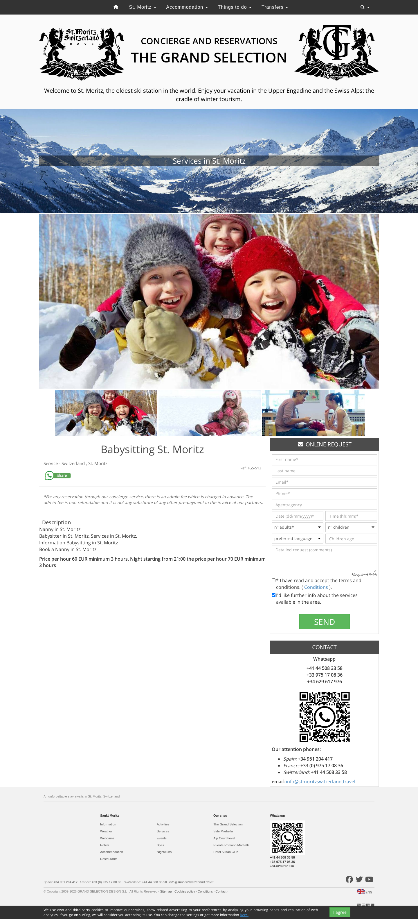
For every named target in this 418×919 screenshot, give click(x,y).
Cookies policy (185, 891)
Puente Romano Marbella (231, 845)
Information (108, 824)
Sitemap (166, 891)
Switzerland (74, 463)
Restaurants (108, 859)
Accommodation (187, 7)
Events (162, 838)
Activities (163, 824)
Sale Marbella (223, 831)
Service (51, 463)
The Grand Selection (228, 824)
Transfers (275, 7)
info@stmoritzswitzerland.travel (320, 781)
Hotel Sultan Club (225, 852)
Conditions (316, 587)
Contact (221, 891)
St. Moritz (142, 7)
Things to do (235, 7)
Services (163, 831)
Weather (106, 831)
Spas (160, 845)
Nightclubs (164, 852)
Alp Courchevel (224, 838)
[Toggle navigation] (365, 7)
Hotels (104, 845)
